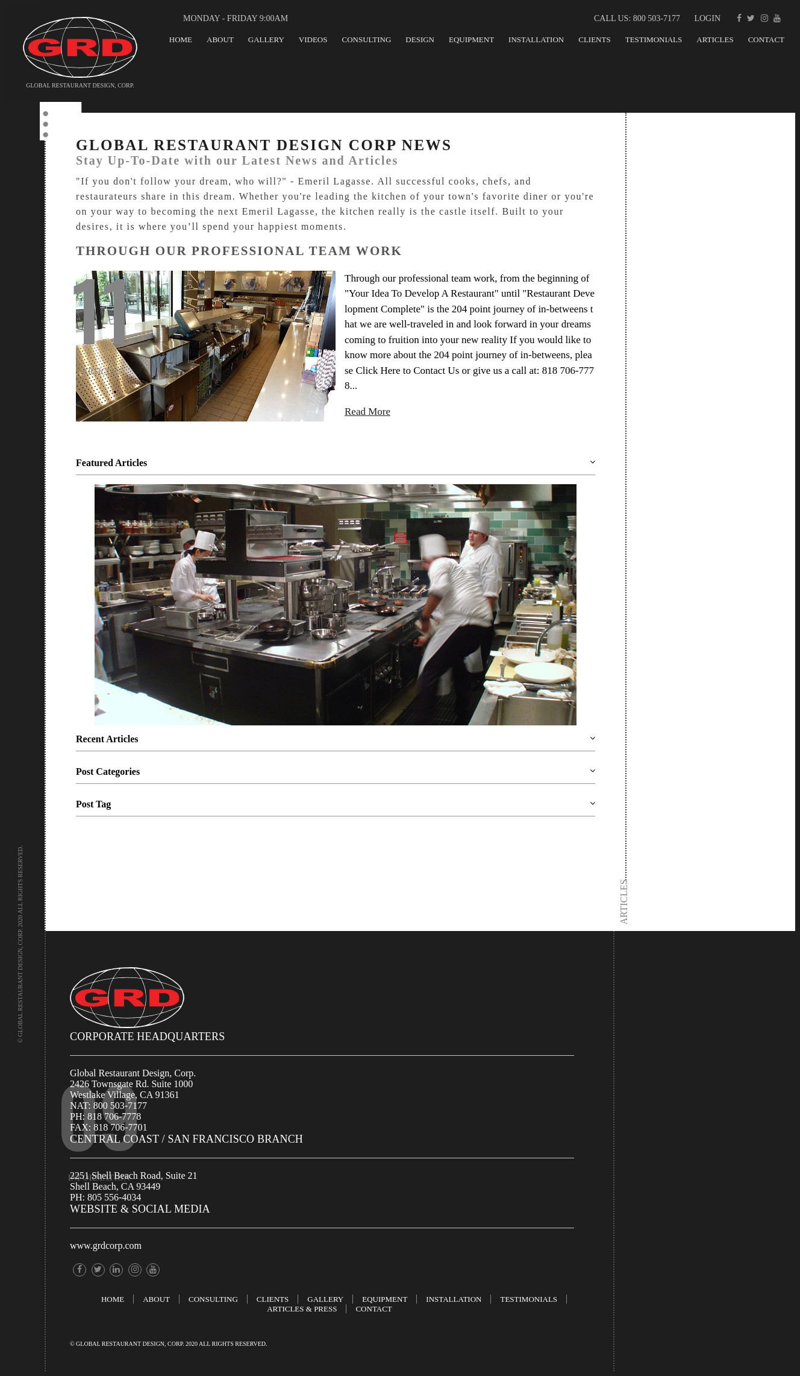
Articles (714, 39)
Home (180, 39)
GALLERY (266, 39)
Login (707, 18)
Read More (367, 411)
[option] (335, 606)
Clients (594, 39)
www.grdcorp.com (106, 1245)
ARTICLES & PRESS (302, 1308)
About (220, 39)
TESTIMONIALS (654, 39)
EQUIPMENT (471, 39)
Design (419, 39)
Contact (766, 39)
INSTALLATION (536, 39)
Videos (313, 39)
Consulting (366, 39)
